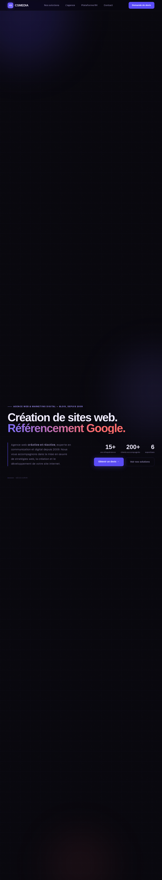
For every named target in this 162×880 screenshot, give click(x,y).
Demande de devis (141, 5)
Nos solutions (51, 5)
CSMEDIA (18, 5)
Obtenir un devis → (108, 461)
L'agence (70, 5)
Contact (108, 5)
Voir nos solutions (140, 461)
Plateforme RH (89, 5)
